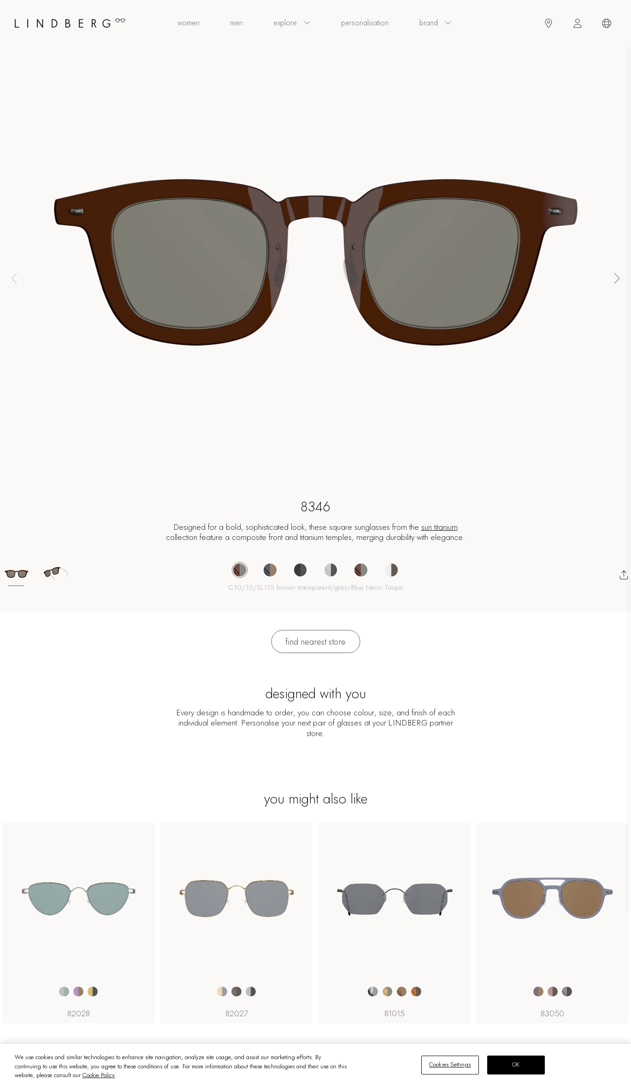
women (188, 23)
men (236, 23)
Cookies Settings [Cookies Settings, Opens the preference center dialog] (450, 1065)
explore (292, 23)
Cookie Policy (99, 1075)
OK (515, 1065)
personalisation (365, 23)
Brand (435, 23)
